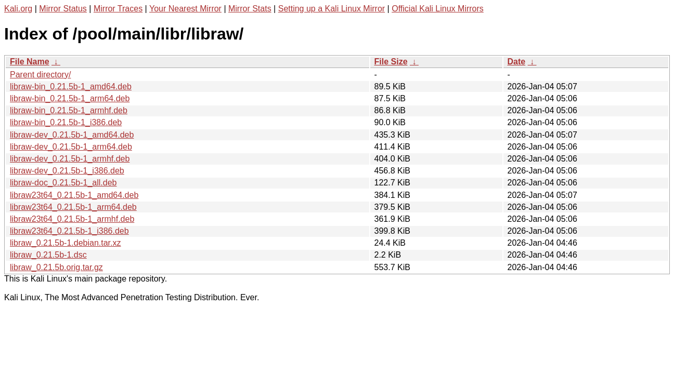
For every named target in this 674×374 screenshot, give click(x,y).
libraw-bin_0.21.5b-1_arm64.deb (69, 98)
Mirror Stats (249, 8)
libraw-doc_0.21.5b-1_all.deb (63, 182)
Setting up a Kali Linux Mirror (331, 8)
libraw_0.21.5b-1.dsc (48, 254)
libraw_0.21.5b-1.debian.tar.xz (65, 242)
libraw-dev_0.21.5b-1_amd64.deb (72, 134)
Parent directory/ (40, 74)
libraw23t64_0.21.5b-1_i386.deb (69, 230)
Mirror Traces (118, 8)
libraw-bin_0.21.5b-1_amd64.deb (71, 86)
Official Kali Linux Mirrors (438, 8)
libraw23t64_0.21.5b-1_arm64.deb (73, 207)
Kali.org (18, 8)
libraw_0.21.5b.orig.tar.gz (56, 267)
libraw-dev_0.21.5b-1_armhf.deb (69, 158)
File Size (391, 61)
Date (517, 61)
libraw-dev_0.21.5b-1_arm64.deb (71, 146)
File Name (29, 61)
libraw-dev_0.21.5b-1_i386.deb (67, 170)
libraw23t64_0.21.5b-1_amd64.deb (74, 195)
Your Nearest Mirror (185, 8)
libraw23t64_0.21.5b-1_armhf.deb (72, 219)
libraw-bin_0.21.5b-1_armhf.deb (68, 110)
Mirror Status (63, 8)
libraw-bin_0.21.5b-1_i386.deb (66, 122)
